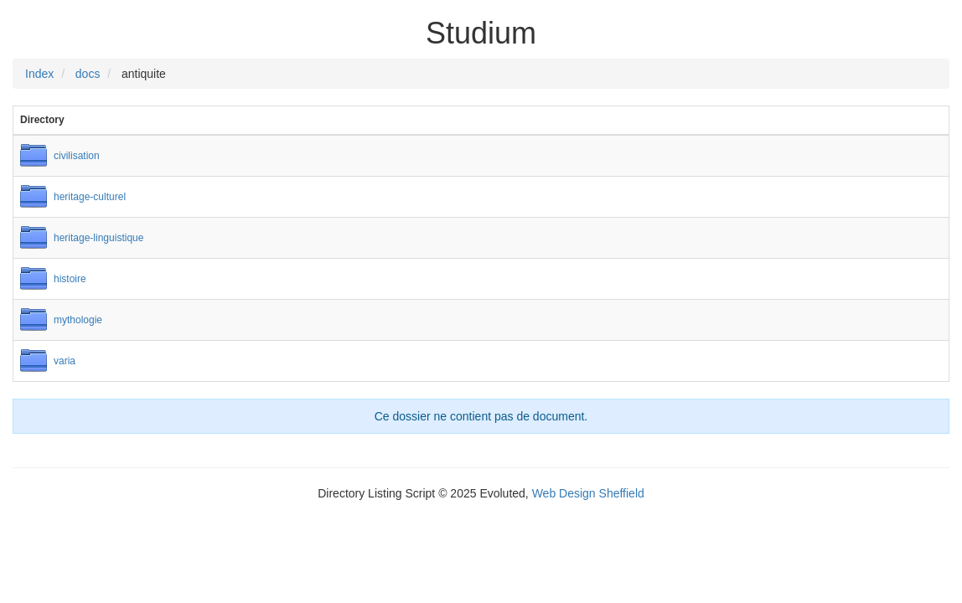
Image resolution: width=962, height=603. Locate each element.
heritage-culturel (90, 197)
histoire (70, 279)
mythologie (78, 320)
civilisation (77, 156)
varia (64, 361)
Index (39, 73)
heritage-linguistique (98, 238)
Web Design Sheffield (588, 493)
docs (88, 73)
